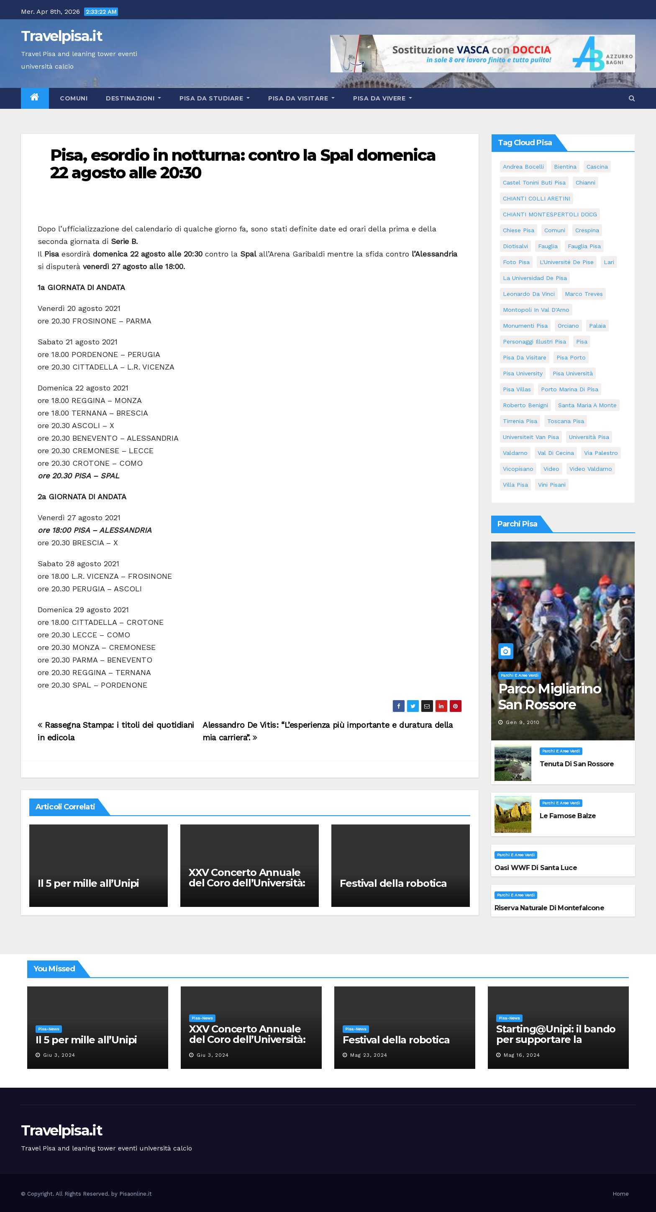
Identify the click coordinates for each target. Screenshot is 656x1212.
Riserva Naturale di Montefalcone (549, 908)
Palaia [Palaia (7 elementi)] (597, 325)
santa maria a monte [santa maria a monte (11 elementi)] (587, 405)
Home (620, 1194)
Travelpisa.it (61, 36)
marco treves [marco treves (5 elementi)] (584, 293)
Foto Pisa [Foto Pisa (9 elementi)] (516, 262)
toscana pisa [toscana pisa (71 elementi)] (565, 421)
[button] (632, 98)
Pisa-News (48, 1029)
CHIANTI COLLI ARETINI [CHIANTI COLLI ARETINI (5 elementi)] (536, 198)
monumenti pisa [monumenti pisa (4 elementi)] (525, 325)
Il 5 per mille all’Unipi (88, 883)
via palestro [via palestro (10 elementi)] (601, 452)
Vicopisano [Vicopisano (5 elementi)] (518, 468)
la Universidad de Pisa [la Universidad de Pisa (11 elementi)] (535, 278)
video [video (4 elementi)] (551, 468)
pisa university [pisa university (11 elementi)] (523, 373)
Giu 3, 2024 (59, 1055)
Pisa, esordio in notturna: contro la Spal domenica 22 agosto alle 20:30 (243, 163)
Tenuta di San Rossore (577, 764)
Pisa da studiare (214, 98)
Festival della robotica (393, 883)
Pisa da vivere (382, 98)
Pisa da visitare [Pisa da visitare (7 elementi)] (524, 357)
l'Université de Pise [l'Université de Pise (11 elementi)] (567, 262)
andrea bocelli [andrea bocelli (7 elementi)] (523, 166)
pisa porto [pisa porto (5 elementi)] (571, 357)
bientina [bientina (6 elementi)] (565, 166)
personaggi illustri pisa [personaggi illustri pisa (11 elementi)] (534, 341)
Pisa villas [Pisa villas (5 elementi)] (517, 389)
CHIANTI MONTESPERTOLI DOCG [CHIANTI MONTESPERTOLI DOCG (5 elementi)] (550, 214)
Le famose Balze (568, 816)
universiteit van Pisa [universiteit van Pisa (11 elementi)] (531, 437)
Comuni (73, 98)
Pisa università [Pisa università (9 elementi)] (573, 373)
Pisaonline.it (135, 1194)
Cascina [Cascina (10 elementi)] (597, 166)
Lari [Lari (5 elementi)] (609, 262)
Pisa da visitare (301, 98)
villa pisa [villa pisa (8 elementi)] (515, 484)
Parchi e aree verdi (519, 675)
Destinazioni (133, 98)
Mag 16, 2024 (522, 1055)
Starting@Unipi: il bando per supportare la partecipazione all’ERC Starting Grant (555, 1044)
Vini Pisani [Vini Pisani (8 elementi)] (552, 484)
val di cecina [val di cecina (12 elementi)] (556, 452)
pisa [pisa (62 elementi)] (581, 341)
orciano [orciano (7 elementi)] (568, 325)
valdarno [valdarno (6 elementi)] (515, 452)
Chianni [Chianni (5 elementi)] (585, 182)
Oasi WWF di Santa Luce (536, 868)
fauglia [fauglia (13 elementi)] (548, 246)
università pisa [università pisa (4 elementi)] (589, 437)
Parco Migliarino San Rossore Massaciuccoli (549, 704)
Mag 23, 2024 (368, 1055)
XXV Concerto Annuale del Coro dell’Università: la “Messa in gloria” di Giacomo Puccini (247, 888)
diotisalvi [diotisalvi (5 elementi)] (515, 246)
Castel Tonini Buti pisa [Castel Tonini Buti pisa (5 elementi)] (534, 182)
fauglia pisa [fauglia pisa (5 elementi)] (584, 246)
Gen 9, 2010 (523, 722)
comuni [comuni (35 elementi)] (554, 230)
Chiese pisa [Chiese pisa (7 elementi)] (518, 230)
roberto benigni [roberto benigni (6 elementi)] (525, 405)
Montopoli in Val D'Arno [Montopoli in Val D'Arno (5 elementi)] (536, 309)
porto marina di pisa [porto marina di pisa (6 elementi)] (569, 389)
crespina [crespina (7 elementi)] (587, 230)
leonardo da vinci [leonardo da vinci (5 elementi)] (529, 293)
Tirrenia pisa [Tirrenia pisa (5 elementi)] (520, 421)
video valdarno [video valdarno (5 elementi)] (590, 468)
